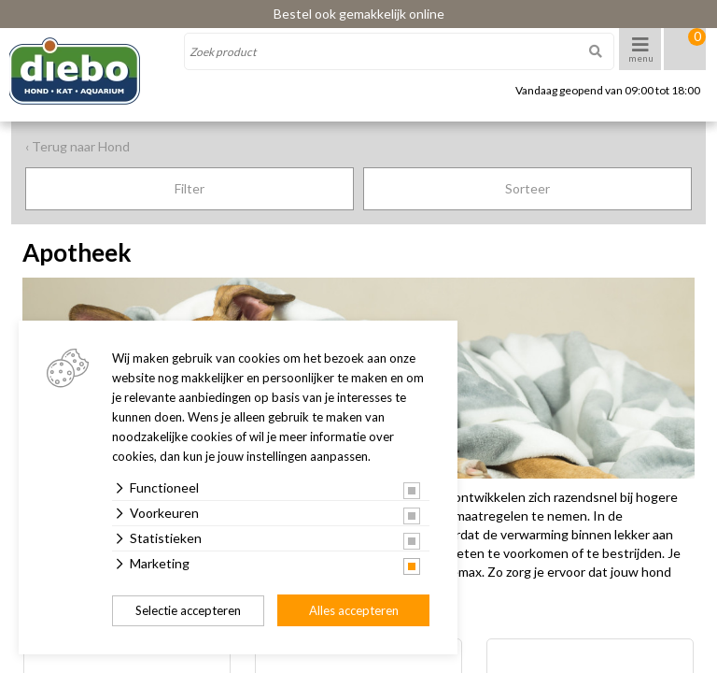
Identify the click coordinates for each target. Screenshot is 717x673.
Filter (189, 188)
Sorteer (527, 188)
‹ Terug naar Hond (77, 146)
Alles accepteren (354, 610)
